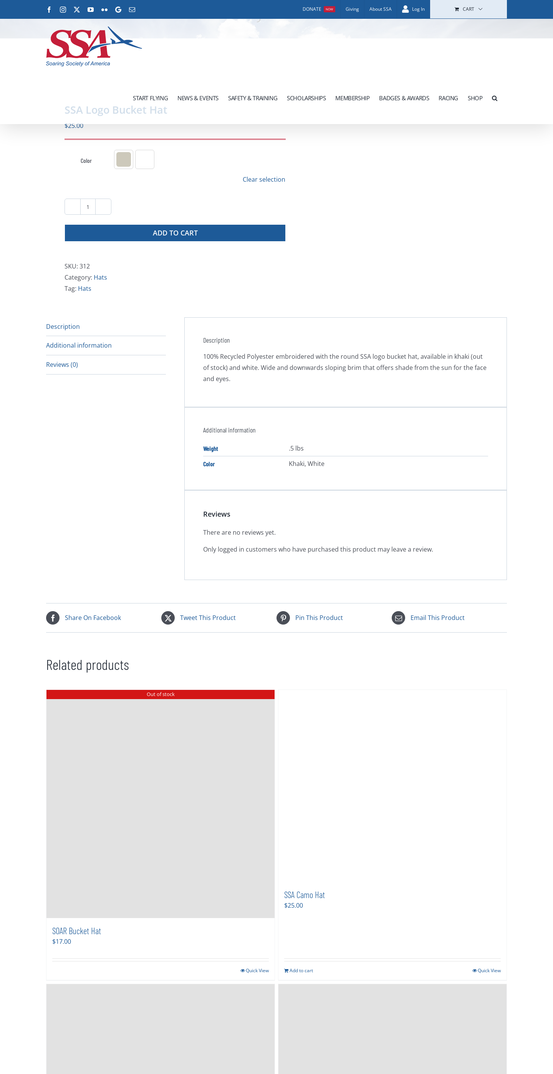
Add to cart (175, 232)
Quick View (257, 970)
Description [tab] (63, 326)
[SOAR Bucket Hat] (160, 804)
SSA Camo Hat (304, 894)
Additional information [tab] (79, 345)
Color (86, 160)
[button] (494, 98)
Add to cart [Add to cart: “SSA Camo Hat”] (301, 970)
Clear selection (264, 179)
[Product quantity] (88, 206)
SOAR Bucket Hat (76, 930)
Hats (100, 277)
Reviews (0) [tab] (62, 364)
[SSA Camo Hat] (392, 786)
